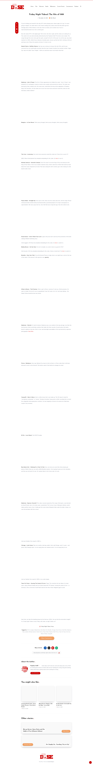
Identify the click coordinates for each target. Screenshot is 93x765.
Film (36, 6)
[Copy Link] (46, 652)
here (57, 158)
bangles (32, 630)
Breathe (49, 630)
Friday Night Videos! (46, 626)
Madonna (69, 630)
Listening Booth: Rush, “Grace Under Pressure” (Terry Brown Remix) (28, 705)
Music (32, 6)
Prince (57, 631)
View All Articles (35, 673)
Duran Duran (59, 630)
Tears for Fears (62, 631)
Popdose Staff (52, 631)
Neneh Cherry (40, 631)
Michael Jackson (32, 631)
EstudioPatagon (51, 761)
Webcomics (52, 6)
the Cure (68, 631)
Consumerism (69, 6)
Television (41, 6)
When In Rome (44, 633)
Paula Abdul (46, 631)
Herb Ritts (30, 331)
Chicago (54, 630)
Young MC (50, 633)
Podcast (76, 6)
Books (46, 6)
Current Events (61, 6)
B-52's (28, 630)
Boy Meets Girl (44, 630)
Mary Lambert (26, 631)
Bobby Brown (37, 630)
